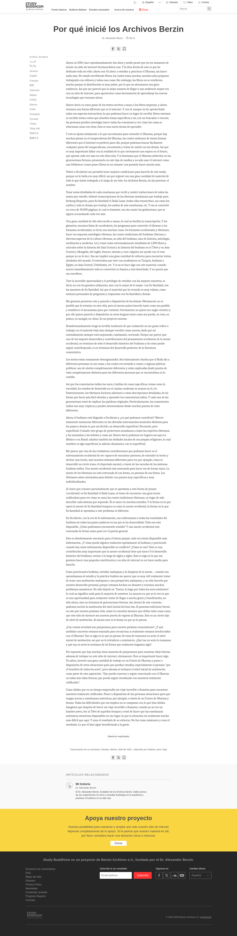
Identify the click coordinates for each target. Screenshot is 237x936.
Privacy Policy (34, 884)
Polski (33, 109)
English (33, 76)
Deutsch (34, 71)
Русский (34, 119)
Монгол (33, 104)
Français (34, 80)
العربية (33, 61)
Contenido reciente (36, 892)
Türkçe (33, 123)
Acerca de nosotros (124, 9)
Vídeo (188, 2)
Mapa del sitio (34, 876)
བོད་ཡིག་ (33, 66)
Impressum (205, 917)
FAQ (28, 873)
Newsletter (32, 888)
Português (35, 114)
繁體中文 (34, 138)
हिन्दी (32, 85)
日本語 (33, 99)
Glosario (172, 2)
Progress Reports (36, 896)
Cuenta (203, 2)
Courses (30, 900)
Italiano (33, 95)
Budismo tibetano (78, 9)
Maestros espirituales (118, 736)
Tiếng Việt (35, 128)
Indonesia (34, 90)
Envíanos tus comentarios (40, 869)
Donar (143, 9)
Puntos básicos (59, 9)
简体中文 (34, 133)
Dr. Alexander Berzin (112, 38)
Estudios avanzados (99, 9)
